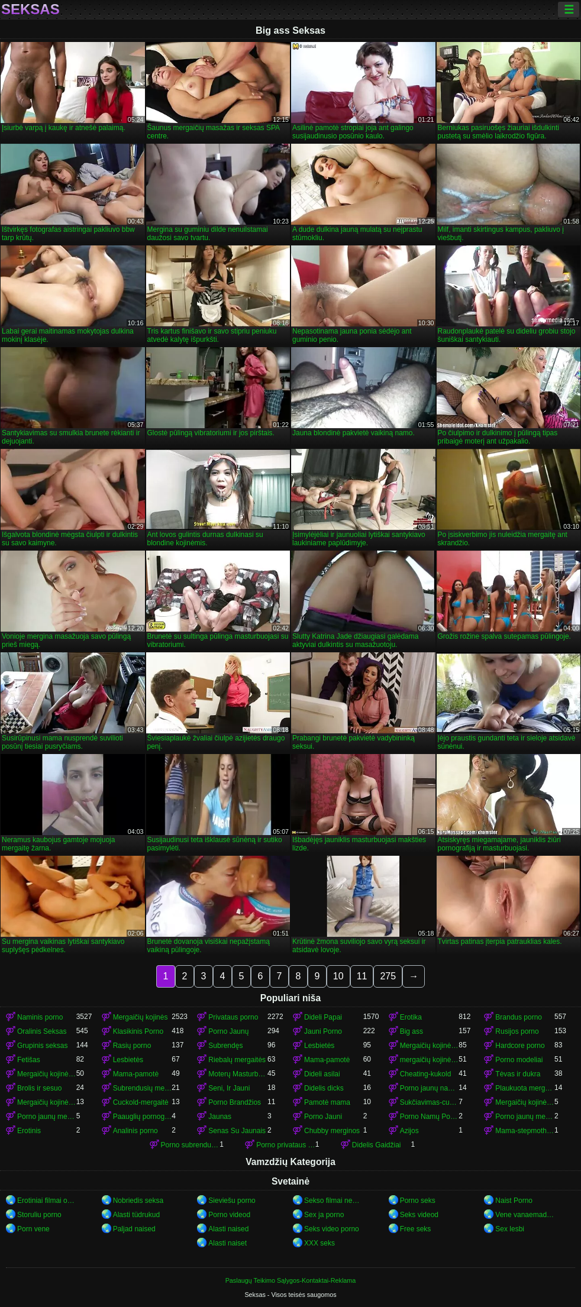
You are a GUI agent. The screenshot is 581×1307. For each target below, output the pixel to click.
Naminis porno (40, 1017)
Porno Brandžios (234, 1102)
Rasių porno (132, 1045)
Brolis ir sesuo (39, 1088)
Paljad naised (134, 1229)
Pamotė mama (327, 1102)
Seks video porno (331, 1229)
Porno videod (229, 1215)
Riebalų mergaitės (237, 1060)
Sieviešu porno (231, 1200)
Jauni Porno (323, 1031)
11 (362, 976)
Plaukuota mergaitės (524, 1088)
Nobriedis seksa (138, 1200)
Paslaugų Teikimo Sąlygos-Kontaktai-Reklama (290, 1280)
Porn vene (33, 1229)
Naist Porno (513, 1200)
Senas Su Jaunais (237, 1131)
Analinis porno (135, 1131)
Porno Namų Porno (429, 1116)
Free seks (415, 1229)
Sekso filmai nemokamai (333, 1200)
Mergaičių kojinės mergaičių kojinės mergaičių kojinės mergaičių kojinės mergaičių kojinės (46, 1102)
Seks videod (419, 1215)
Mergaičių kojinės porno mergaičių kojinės (524, 1102)
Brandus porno (518, 1017)
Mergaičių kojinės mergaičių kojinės (46, 1074)
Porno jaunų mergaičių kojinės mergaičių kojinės (524, 1116)
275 (388, 976)
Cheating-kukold (425, 1074)
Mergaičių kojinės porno (429, 1045)
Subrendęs (225, 1045)
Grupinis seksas (42, 1045)
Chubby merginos (332, 1131)
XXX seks (319, 1243)
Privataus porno (233, 1017)
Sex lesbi (509, 1229)
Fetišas (28, 1060)
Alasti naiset (227, 1243)
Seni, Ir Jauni (229, 1088)
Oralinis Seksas (41, 1031)
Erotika (411, 1017)
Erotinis (29, 1131)
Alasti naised (228, 1229)
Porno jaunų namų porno (429, 1088)
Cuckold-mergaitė (141, 1102)
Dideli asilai (322, 1074)
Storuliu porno (39, 1215)
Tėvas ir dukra (517, 1074)
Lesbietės (319, 1045)
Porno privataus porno (285, 1145)
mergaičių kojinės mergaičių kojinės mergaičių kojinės (429, 1060)
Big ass (411, 1031)
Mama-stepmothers (524, 1131)
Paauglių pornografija (142, 1116)
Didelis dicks (324, 1088)
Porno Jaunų (228, 1031)
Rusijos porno (516, 1031)
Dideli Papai (323, 1017)
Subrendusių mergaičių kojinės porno (142, 1088)
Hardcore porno (519, 1045)
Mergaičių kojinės (140, 1017)
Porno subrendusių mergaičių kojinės (190, 1145)
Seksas (30, 9)
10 (338, 976)
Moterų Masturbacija (237, 1074)
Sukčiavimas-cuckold (429, 1102)
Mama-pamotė (327, 1060)
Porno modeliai (519, 1060)
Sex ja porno (324, 1215)
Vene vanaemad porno (524, 1215)
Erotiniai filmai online (46, 1200)
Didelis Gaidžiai (376, 1145)
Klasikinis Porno (138, 1031)
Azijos (409, 1131)
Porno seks (417, 1200)
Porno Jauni (323, 1116)
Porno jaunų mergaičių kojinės (46, 1116)
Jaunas (219, 1116)
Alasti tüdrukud (136, 1215)
